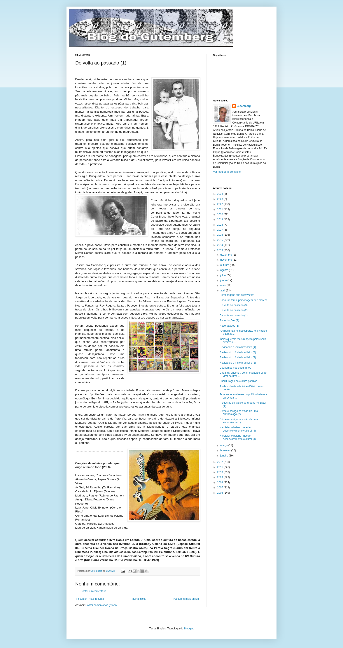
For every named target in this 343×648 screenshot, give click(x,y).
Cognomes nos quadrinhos (235, 367)
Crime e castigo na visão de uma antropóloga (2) (239, 412)
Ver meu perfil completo (227, 171)
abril (223, 290)
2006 (220, 492)
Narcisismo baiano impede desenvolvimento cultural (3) (238, 437)
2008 (220, 482)
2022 (220, 204)
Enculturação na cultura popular (238, 381)
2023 (220, 199)
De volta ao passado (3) (233, 305)
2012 (220, 461)
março (224, 445)
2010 (220, 472)
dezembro (226, 254)
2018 (220, 224)
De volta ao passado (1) (233, 315)
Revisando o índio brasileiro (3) (238, 352)
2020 (220, 214)
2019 (220, 219)
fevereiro (225, 450)
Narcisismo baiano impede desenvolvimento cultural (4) (238, 429)
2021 (220, 209)
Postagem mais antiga (186, 598)
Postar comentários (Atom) (101, 605)
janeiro (224, 455)
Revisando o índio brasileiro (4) (238, 347)
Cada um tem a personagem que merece (244, 300)
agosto (224, 270)
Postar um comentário (93, 591)
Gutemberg (244, 106)
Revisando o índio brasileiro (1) (238, 362)
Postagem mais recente (90, 598)
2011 (220, 467)
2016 (220, 234)
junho (224, 280)
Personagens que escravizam (237, 294)
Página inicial (138, 598)
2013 (220, 250)
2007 (220, 487)
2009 (220, 477)
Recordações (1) (229, 325)
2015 (220, 240)
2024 (220, 193)
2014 (220, 245)
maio (223, 285)
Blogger (188, 628)
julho (223, 275)
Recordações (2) (229, 320)
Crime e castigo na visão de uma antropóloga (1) (239, 421)
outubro (225, 265)
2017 (220, 229)
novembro (226, 259)
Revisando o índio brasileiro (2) (238, 357)
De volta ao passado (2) (233, 310)
